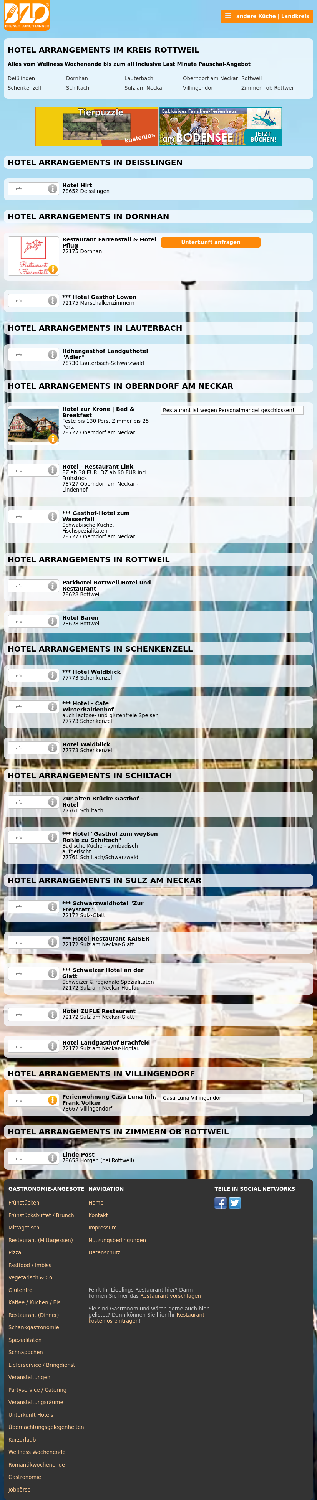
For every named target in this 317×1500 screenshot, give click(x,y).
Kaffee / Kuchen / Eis (34, 1302)
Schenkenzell (24, 88)
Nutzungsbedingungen (117, 1240)
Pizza (14, 1253)
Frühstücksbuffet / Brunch (41, 1215)
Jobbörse (19, 1490)
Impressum (102, 1228)
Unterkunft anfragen (210, 242)
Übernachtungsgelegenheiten (46, 1427)
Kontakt (98, 1215)
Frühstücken (24, 1203)
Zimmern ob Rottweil (268, 88)
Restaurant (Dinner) (33, 1315)
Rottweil (251, 78)
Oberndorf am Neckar (210, 78)
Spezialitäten (24, 1340)
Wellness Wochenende (36, 1452)
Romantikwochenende (36, 1465)
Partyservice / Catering (37, 1390)
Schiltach (78, 88)
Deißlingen (21, 78)
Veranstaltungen (29, 1377)
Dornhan (77, 78)
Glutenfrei (21, 1290)
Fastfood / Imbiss (29, 1265)
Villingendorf (199, 88)
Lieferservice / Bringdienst (41, 1365)
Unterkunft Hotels (30, 1415)
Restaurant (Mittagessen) (40, 1240)
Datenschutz (104, 1253)
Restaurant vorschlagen (170, 1296)
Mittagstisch (24, 1228)
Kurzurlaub (22, 1440)
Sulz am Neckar (144, 88)
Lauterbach (138, 78)
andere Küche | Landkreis (267, 16)
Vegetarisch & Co (30, 1278)
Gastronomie (24, 1477)
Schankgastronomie (33, 1327)
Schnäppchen (25, 1352)
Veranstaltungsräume (35, 1402)
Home (95, 1203)
